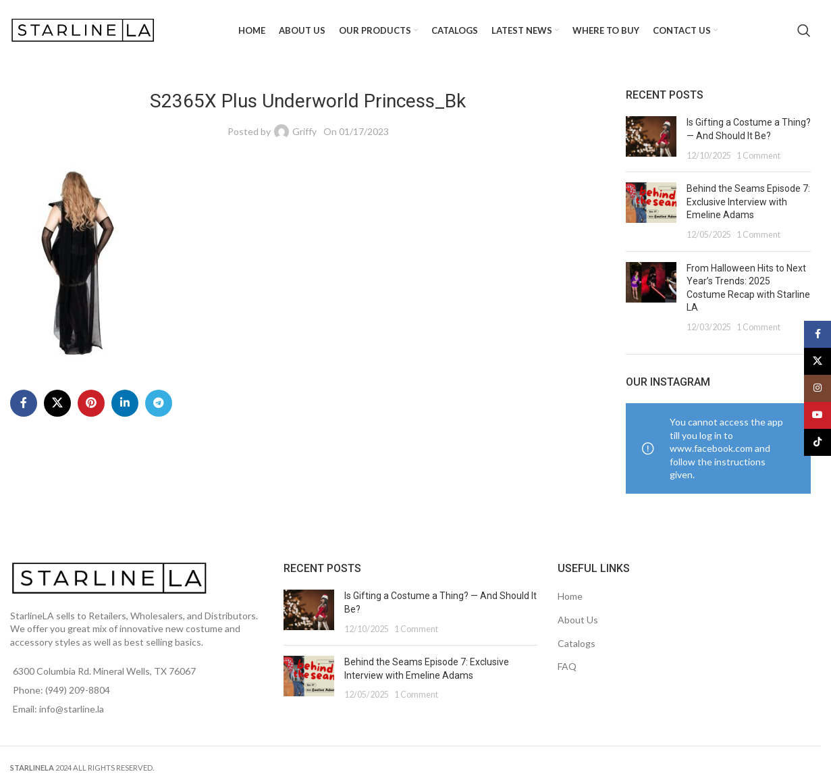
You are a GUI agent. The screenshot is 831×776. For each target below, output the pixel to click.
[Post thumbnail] (651, 138)
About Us (578, 619)
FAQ (567, 666)
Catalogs (576, 643)
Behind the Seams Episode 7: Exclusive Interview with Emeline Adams (748, 201)
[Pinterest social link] (91, 403)
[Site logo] (84, 29)
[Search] (803, 30)
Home (570, 596)
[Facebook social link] (23, 403)
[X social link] (57, 403)
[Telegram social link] (158, 403)
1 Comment (758, 156)
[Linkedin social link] (124, 403)
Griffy (304, 131)
